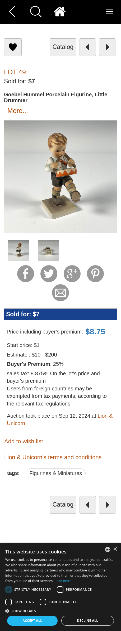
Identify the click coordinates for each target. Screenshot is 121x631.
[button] (60, 610)
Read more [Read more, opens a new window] (63, 581)
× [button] (115, 549)
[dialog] (60, 587)
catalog (63, 46)
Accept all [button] (32, 620)
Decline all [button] (87, 620)
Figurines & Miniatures (55, 473)
